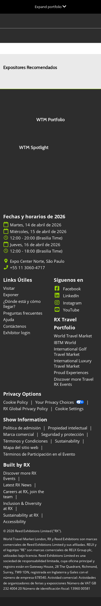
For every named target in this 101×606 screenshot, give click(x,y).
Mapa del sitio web (21, 447)
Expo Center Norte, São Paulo (37, 261)
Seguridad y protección (63, 434)
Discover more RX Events (19, 475)
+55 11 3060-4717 (27, 267)
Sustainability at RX (21, 515)
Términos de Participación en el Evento (39, 454)
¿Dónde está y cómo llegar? (22, 304)
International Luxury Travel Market (73, 363)
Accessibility (14, 521)
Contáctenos (14, 326)
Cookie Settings (69, 408)
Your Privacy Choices (60, 402)
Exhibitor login (16, 332)
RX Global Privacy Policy (26, 408)
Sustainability (68, 441)
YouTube (66, 309)
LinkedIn (66, 295)
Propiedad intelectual (68, 427)
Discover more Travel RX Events (73, 381)
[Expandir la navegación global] (50, 6)
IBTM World (65, 342)
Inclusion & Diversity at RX (22, 506)
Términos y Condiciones (26, 441)
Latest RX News (18, 484)
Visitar (9, 288)
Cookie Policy (16, 402)
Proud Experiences (71, 372)
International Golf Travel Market (70, 351)
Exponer (11, 294)
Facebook (67, 288)
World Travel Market (73, 335)
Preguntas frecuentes (22, 313)
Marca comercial (19, 434)
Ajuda (8, 319)
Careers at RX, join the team (23, 494)
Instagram (68, 303)
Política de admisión (22, 427)
